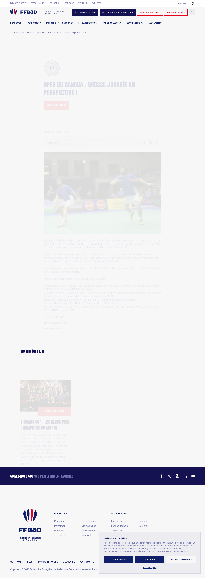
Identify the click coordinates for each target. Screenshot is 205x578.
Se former (67, 23)
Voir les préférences (181, 559)
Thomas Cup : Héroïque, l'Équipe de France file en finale (99, 419)
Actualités (155, 23)
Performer (33, 23)
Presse (30, 562)
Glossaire (69, 562)
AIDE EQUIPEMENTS (176, 12)
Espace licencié (38, 3)
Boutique (69, 3)
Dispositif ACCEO (48, 562)
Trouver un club (85, 12)
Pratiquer (15, 23)
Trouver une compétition (117, 12)
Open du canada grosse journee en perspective (61, 32)
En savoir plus (149, 567)
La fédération (89, 521)
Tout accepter (118, 559)
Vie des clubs (110, 23)
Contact (15, 562)
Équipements (133, 23)
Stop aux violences (150, 12)
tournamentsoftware (55, 302)
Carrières (96, 3)
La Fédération (89, 23)
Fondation (55, 3)
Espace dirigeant (18, 3)
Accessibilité (184, 3)
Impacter (51, 23)
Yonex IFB (82, 3)
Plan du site (86, 562)
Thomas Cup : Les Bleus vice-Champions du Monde (45, 409)
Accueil (14, 32)
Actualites (27, 32)
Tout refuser (149, 559)
